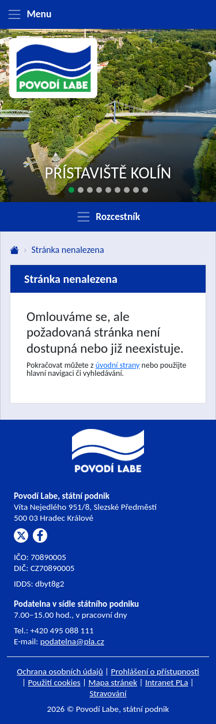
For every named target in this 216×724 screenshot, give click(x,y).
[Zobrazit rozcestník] (108, 216)
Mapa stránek (113, 682)
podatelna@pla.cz (72, 641)
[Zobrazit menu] (108, 14)
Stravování (107, 693)
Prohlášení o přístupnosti (155, 671)
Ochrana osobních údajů (60, 671)
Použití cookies (54, 682)
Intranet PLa (166, 682)
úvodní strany (118, 365)
